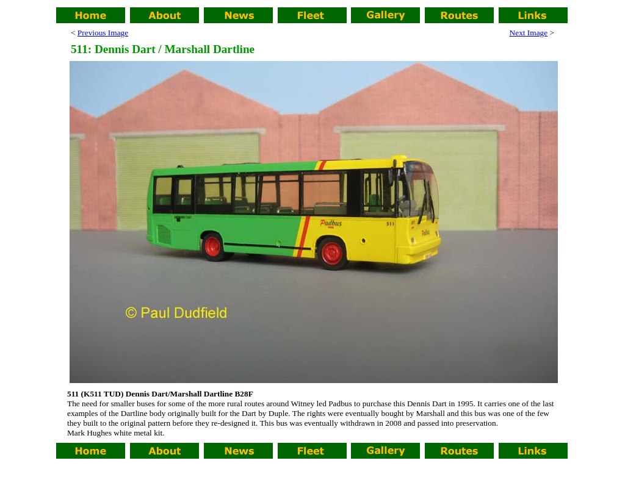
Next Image (529, 32)
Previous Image (103, 32)
